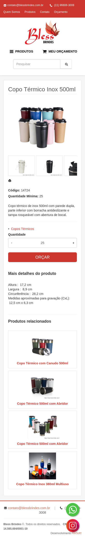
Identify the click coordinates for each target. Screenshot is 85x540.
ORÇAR (42, 257)
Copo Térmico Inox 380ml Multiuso (42, 484)
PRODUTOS (21, 51)
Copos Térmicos (22, 229)
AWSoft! (77, 533)
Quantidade (17, 234)
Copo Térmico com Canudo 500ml (42, 363)
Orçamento (60, 12)
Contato (44, 12)
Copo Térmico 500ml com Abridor (42, 403)
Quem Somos (11, 12)
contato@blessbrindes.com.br (25, 5)
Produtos (29, 12)
